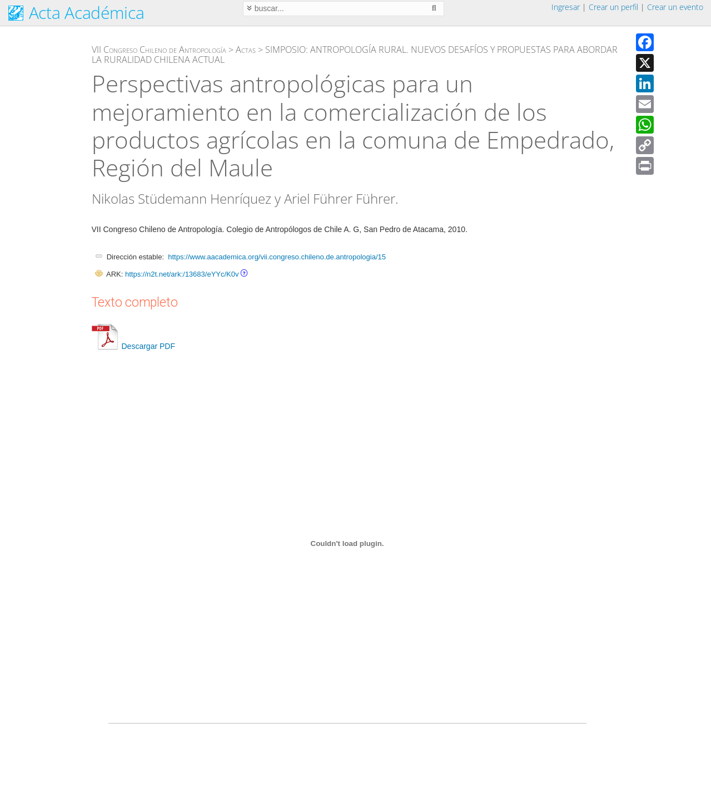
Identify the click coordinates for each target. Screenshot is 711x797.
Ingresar (565, 7)
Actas (246, 49)
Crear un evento (675, 7)
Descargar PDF (133, 346)
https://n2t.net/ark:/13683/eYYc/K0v (182, 274)
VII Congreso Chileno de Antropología (159, 49)
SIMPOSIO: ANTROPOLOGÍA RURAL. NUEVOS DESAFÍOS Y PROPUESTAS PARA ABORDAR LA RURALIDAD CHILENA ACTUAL (355, 54)
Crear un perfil (613, 7)
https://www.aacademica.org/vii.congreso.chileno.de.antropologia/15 (277, 257)
